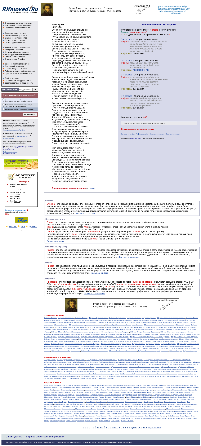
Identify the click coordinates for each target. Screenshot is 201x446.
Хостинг (13, 226)
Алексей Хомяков (192, 387)
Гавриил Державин (105, 397)
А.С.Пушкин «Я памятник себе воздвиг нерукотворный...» (118, 362)
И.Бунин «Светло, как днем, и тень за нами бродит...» (126, 334)
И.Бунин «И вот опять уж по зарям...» (173, 332)
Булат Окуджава (114, 392)
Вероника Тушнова (96, 395)
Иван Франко (158, 402)
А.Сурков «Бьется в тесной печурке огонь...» (132, 364)
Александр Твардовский (66, 387)
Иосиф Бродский (108, 404)
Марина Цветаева (103, 409)
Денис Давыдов (56, 399)
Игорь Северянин (170, 402)
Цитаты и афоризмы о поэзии (17, 52)
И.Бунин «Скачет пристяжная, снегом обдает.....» (172, 327)
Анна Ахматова (90, 390)
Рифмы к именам (157, 134)
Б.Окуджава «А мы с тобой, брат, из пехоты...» (167, 371)
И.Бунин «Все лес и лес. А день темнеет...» (66, 351)
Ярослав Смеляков (127, 420)
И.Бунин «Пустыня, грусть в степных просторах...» (98, 336)
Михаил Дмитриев (159, 409)
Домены (33, 226)
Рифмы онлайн (142, 134)
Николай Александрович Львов (117, 411)
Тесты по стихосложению (15, 40)
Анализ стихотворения (130, 123)
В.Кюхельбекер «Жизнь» (116, 376)
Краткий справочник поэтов (16, 38)
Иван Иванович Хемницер (76, 402)
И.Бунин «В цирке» (92, 344)
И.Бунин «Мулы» (57, 332)
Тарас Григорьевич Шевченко (84, 418)
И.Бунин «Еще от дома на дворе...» (103, 341)
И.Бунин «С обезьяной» (111, 327)
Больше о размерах (129, 257)
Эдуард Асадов (161, 418)
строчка (167, 8)
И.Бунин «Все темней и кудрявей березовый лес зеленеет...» (77, 322)
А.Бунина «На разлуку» (168, 367)
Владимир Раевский (60, 397)
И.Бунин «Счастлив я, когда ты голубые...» (141, 318)
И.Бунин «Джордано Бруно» (143, 329)
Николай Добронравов (64, 413)
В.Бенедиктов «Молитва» (134, 376)
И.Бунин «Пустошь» (153, 344)
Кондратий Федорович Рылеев (170, 404)
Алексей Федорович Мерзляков (175, 387)
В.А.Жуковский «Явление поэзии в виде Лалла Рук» (74, 374)
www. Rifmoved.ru (115, 442)
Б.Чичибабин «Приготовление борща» (138, 371)
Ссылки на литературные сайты (18, 81)
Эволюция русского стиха (15, 33)
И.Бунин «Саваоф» (95, 327)
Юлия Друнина (186, 418)
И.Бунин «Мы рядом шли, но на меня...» (119, 329)
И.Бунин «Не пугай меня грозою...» (95, 334)
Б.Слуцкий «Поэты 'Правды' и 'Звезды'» (111, 371)
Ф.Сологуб (28, 146)
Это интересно (11, 59)
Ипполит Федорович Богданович (136, 404)
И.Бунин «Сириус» (138, 344)
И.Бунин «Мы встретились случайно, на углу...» (126, 348)
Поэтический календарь (14, 66)
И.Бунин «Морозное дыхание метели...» (112, 339)
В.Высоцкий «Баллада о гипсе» (154, 376)
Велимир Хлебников (82, 395)
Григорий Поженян (157, 397)
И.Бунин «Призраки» (122, 332)
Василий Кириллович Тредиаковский (180, 392)
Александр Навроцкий (96, 385)
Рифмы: (125, 41)
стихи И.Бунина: (57, 315)
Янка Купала (115, 420)
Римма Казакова (101, 416)
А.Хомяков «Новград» (51, 367)
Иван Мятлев (90, 402)
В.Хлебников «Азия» (72, 376)
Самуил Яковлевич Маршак (134, 416)
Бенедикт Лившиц (64, 392)
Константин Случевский (110, 406)
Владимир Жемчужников (161, 395)
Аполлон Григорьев (146, 390)
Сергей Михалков (67, 418)
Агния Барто (48, 385)
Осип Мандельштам (179, 413)
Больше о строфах (85, 213)
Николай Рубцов (129, 413)
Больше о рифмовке (94, 293)
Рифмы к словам (11, 71)
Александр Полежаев (158, 385)
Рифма (5, 120)
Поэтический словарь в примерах (18, 25)
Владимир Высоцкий (145, 395)
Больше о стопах (55, 241)
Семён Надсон (184, 416)
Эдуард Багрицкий (174, 418)
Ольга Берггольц (165, 413)
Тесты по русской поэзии (15, 43)
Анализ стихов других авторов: (58, 357)
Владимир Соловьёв (75, 397)
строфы (5, 128)
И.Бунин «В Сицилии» (176, 346)
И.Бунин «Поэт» (102, 348)
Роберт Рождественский (116, 416)
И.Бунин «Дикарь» (84, 341)
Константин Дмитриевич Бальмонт (73, 406)
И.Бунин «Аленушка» (168, 344)
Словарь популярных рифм (16, 69)
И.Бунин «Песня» (183, 341)
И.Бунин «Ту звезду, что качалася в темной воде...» (68, 344)
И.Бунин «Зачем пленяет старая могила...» (143, 322)
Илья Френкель (59, 404)
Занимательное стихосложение (17, 47)
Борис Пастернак (77, 392)
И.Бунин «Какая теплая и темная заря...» (95, 320)
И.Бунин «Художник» (183, 325)
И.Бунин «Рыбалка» (192, 334)
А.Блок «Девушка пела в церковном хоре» (71, 360)
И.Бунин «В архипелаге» (117, 318)
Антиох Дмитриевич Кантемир (117, 390)
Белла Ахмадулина (50, 392)
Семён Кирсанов (173, 416)
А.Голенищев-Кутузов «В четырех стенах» (120, 369)
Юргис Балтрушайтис (57, 420)
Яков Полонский (104, 420)
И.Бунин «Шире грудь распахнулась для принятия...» (82, 332)
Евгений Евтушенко (132, 399)
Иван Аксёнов (185, 399)
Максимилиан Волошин (52, 409)
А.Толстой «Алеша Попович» (159, 364)
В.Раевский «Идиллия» (106, 378)
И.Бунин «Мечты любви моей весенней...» (171, 318)
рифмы (185, 6)
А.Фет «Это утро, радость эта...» (146, 369)
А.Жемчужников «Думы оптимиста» (179, 362)
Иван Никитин (101, 402)
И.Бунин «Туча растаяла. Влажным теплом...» (161, 341)
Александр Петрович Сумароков (139, 385)
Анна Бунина (101, 390)
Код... (7, 214)
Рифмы (185, 268)
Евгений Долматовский (116, 399)
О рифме (21, 59)
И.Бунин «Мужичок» (137, 341)
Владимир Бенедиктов (129, 395)
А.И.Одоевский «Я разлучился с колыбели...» (101, 360)
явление (178, 6)
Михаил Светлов (57, 411)
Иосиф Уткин (119, 404)
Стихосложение (8, 133)
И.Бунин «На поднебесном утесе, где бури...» (95, 346)
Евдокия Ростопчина (159, 399)
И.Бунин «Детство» (163, 336)
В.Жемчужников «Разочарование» (178, 376)
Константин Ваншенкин (52, 406)
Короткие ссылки (9, 153)
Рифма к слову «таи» (10, 152)
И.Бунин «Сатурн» (175, 351)
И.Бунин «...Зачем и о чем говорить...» (142, 336)
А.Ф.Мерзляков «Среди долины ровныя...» (184, 364)
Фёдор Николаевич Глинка (146, 418)
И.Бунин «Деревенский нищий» (131, 327)
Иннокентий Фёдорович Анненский (89, 404)
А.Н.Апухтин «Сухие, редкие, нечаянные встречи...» (69, 364)
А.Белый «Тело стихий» (68, 367)
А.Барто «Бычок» (50, 360)
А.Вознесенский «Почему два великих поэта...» (94, 367)
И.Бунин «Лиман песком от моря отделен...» (67, 334)
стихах (138, 117)
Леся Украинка (186, 406)
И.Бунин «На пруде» (190, 351)
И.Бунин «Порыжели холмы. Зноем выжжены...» (60, 341)
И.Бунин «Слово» (149, 327)
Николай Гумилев (50, 413)
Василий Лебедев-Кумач (66, 395)
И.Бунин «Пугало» (178, 334)
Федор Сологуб (131, 418)
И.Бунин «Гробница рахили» (88, 339)
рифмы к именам (28, 71)
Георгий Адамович (119, 397)
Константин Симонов (93, 406)
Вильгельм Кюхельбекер (112, 395)
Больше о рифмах (100, 273)
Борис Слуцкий (89, 392)
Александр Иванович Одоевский (77, 385)
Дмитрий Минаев (86, 399)
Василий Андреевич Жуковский (143, 392)
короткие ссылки (135, 138)
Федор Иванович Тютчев (116, 418)
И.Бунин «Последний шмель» (71, 320)
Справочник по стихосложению (17, 28)
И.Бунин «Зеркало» (107, 332)
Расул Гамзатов (89, 416)
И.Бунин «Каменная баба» (80, 329)
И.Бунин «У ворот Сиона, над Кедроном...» (144, 332)
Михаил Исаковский (173, 409)
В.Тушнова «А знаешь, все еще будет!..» (93, 376)
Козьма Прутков (153, 404)
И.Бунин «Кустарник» (73, 348)
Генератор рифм (10, 90)
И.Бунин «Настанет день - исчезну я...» (94, 351)
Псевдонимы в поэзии (14, 50)
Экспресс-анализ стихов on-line (17, 64)
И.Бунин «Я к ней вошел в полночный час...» (158, 348)
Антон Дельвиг (134, 390)
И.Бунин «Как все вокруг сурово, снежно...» (113, 322)
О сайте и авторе (12, 78)
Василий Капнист (161, 392)
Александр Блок (59, 385)
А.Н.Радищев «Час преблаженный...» (156, 360)
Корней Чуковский (125, 406)
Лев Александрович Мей (141, 406)
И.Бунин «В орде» (133, 339)
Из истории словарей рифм (16, 36)
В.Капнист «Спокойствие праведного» (106, 374)
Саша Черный (149, 416)
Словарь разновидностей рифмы (18, 23)
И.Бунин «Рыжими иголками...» (121, 320)
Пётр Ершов (79, 416)
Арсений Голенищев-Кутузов (177, 390)
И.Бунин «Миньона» (181, 348)
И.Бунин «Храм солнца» (146, 346)
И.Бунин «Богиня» (50, 318)
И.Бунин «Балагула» (60, 325)
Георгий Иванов (131, 397)
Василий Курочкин (50, 395)
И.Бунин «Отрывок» (72, 346)
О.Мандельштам (8, 148)
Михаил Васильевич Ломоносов (141, 409)
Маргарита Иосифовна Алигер (85, 409)
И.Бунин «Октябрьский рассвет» (69, 336)
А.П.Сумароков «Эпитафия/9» (180, 360)
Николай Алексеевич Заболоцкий (140, 411)
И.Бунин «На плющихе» (66, 318)
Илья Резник (181, 402)
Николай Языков (153, 413)
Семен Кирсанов (160, 416)
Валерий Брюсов (126, 392)
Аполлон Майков (160, 390)
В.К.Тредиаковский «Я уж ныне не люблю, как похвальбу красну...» (142, 374)
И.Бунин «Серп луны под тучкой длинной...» (153, 351)
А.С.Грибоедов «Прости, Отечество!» (85, 362)
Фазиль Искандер (101, 418)
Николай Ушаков (141, 413)
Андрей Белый (49, 390)
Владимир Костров (177, 395)
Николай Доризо (79, 413)
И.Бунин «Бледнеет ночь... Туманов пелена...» (159, 325)
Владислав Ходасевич (90, 397)
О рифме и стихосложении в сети (18, 73)
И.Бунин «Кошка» (81, 318)
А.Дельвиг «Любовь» (60, 369)
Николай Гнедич (192, 411)
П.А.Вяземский (20, 148)
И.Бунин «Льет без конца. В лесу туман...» (123, 351)
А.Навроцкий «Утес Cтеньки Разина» (130, 360)
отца (187, 8)
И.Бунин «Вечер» (162, 346)
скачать (92, 188)
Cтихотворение (129, 30)
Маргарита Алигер (68, 409)
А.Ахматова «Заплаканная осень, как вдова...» (144, 367)
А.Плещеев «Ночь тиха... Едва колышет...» (102, 364)
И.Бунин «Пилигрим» (186, 339)
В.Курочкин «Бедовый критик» (176, 374)
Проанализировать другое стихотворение (137, 129)
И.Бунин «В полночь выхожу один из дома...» (116, 344)
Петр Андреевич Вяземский (64, 416)
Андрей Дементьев (77, 390)
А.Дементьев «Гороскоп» (119, 367)
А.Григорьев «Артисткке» (77, 369)
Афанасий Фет (193, 390)
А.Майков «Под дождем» (95, 369)
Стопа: (124, 34)
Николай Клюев (105, 413)
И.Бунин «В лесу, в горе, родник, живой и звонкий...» (86, 325)
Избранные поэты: (52, 383)
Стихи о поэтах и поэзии (14, 57)
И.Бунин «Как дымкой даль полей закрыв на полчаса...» (158, 339)
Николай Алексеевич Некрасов (162, 411)
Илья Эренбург (71, 404)
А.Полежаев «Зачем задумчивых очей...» (57, 362)
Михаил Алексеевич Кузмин (119, 409)
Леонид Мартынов (173, 406)
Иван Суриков (148, 402)
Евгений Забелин (145, 399)
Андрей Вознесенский (62, 390)
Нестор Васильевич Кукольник (95, 411)
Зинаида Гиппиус (173, 399)
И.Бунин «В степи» (165, 322)
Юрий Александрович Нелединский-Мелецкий (82, 420)
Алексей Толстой (157, 387)
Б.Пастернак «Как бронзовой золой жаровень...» (80, 371)
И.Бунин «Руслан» (50, 336)
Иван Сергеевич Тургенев (133, 402)
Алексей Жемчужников (83, 387)
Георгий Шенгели (144, 397)
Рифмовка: (126, 53)
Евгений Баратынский (100, 399)
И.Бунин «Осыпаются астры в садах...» (158, 334)
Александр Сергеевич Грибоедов (177, 385)
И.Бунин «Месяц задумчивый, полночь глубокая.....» (171, 329)
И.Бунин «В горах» (122, 341)
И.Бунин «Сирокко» (191, 336)
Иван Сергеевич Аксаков (115, 402)
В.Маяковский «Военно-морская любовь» (84, 378)
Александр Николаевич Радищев (116, 385)
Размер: (125, 32)
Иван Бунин (62, 402)
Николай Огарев (116, 413)
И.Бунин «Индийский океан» (98, 318)
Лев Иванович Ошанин (158, 406)
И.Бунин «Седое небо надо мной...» (176, 320)
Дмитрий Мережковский (70, 399)
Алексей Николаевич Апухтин (115, 387)
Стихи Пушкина (14, 436)
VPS (23, 226)
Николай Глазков (180, 411)
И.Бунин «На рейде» (89, 348)
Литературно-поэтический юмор (18, 54)
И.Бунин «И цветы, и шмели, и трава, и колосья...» (71, 327)
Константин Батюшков (189, 404)
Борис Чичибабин (101, 392)
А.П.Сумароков (19, 146)
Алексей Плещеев (133, 387)
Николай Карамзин (92, 413)
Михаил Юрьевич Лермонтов (74, 411)
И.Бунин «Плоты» (122, 336)
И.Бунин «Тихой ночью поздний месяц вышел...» (60, 339)
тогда (161, 10)
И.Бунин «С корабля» (97, 329)
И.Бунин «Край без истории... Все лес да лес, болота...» (124, 325)
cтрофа (128, 39)
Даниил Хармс (183, 397)
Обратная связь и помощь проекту (19, 83)
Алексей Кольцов (98, 387)
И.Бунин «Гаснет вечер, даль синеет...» (124, 346)
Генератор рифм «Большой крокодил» (44, 436)
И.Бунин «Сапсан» (177, 336)
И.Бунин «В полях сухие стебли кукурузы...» (148, 320)
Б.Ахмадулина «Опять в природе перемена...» (173, 369)
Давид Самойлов (171, 397)
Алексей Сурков (145, 387)
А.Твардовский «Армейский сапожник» (152, 362)
